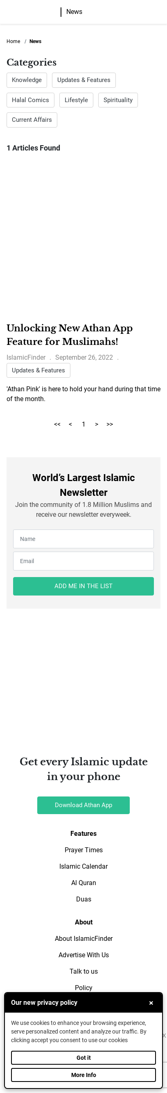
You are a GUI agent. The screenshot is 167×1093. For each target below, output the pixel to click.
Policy (84, 988)
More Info (83, 1075)
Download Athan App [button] (83, 805)
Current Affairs (32, 119)
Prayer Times (84, 850)
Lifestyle (76, 100)
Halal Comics (30, 100)
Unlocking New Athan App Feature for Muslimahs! (70, 335)
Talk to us (84, 971)
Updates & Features (84, 80)
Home (13, 41)
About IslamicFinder (84, 938)
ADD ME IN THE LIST (83, 586)
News (74, 12)
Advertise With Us (84, 955)
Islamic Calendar (83, 866)
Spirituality (118, 100)
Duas (83, 899)
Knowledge (27, 80)
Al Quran (83, 883)
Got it (84, 1057)
